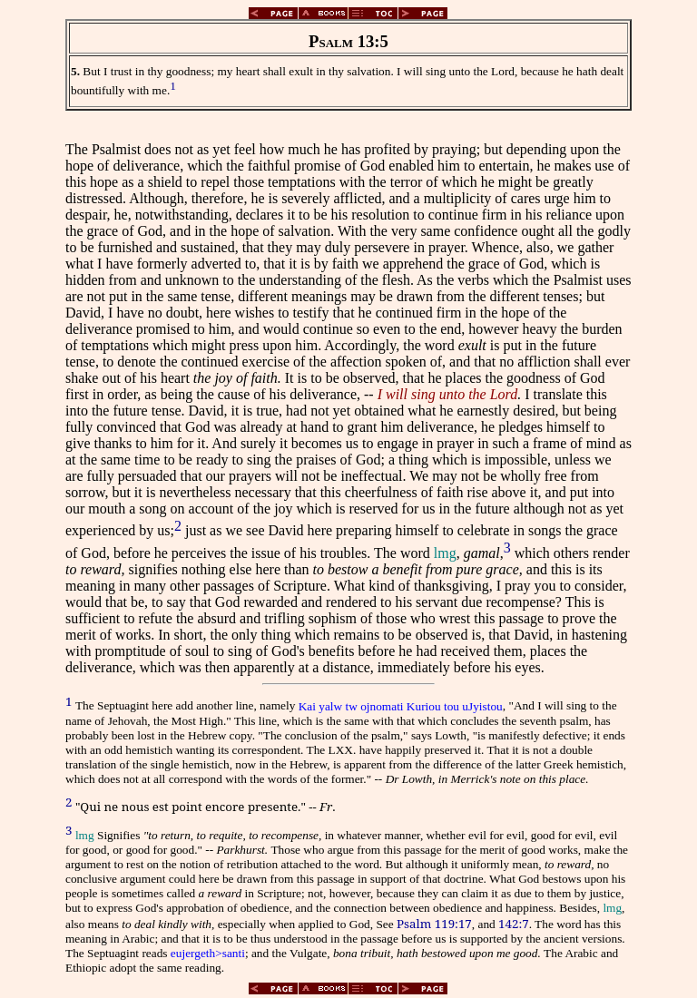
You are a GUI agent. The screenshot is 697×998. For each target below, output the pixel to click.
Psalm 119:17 (434, 923)
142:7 (513, 923)
